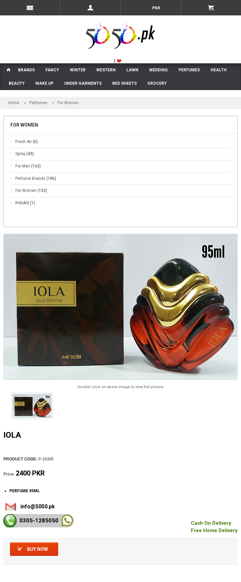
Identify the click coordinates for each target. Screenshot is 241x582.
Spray (24, 153)
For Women (31, 190)
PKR (155, 8)
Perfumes (38, 102)
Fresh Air (26, 141)
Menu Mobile (30, 7)
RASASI (25, 203)
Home (13, 102)
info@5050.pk (37, 506)
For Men (28, 166)
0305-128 (38, 520)
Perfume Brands (35, 178)
